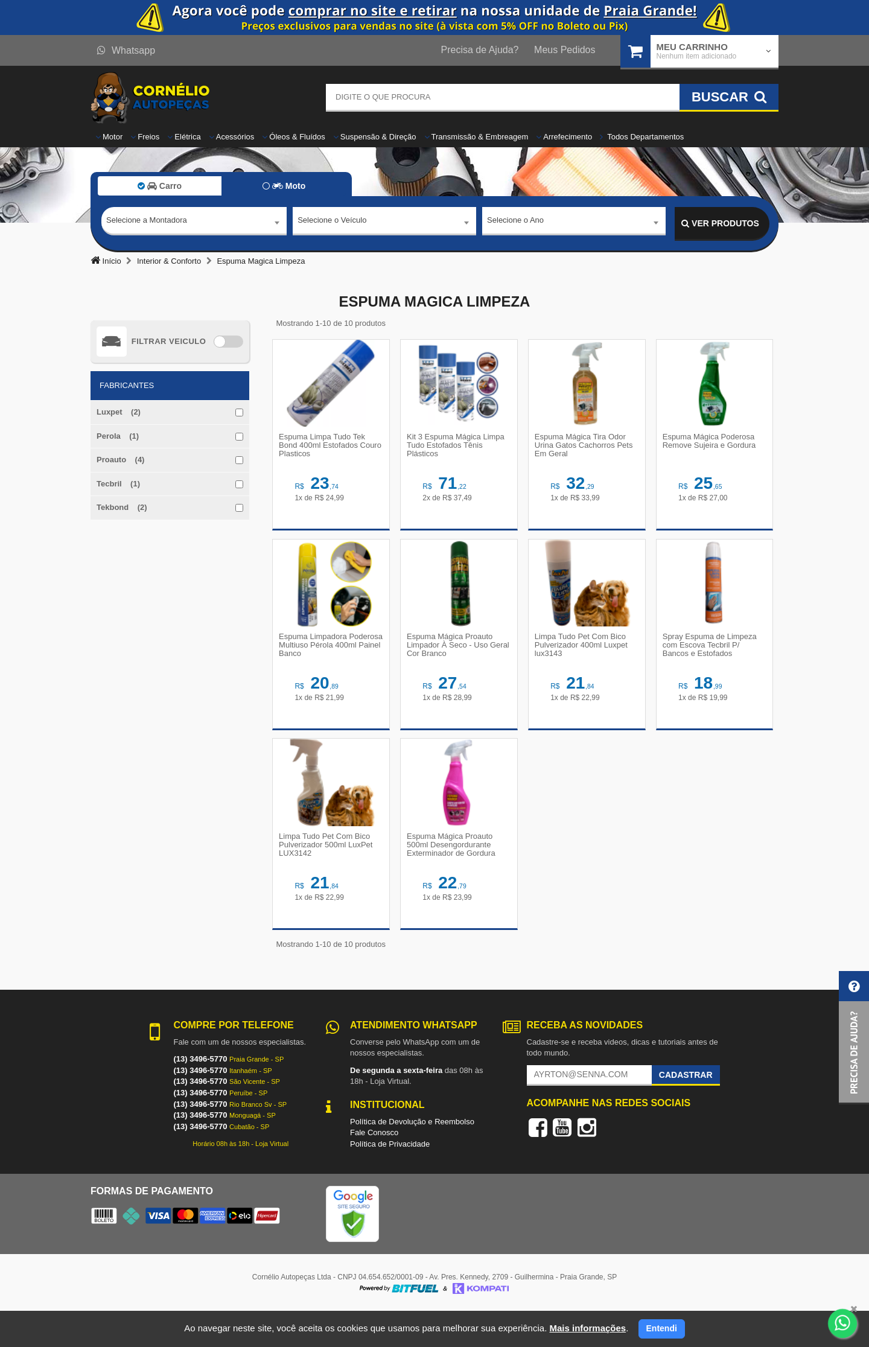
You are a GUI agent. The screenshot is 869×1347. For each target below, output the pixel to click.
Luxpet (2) (119, 411)
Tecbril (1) (118, 483)
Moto (284, 186)
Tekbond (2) (122, 507)
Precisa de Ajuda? (480, 50)
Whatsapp (126, 50)
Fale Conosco (374, 1167)
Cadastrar (686, 1110)
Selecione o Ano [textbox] (515, 223)
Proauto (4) (120, 459)
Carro (160, 186)
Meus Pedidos (564, 50)
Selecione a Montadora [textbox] (146, 223)
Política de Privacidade (390, 1178)
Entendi (661, 1328)
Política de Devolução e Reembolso (412, 1156)
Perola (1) (118, 436)
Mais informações (587, 1328)
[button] (854, 1037)
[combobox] (194, 224)
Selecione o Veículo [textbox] (332, 223)
